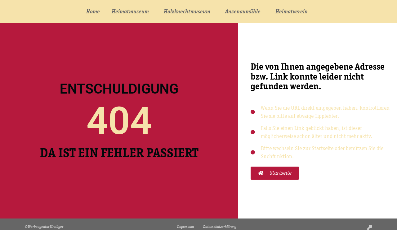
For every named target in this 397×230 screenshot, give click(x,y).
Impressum (185, 226)
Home (93, 11)
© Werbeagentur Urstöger (44, 226)
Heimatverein (293, 11)
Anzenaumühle (244, 11)
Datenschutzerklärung (219, 226)
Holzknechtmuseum (188, 11)
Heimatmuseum (132, 11)
